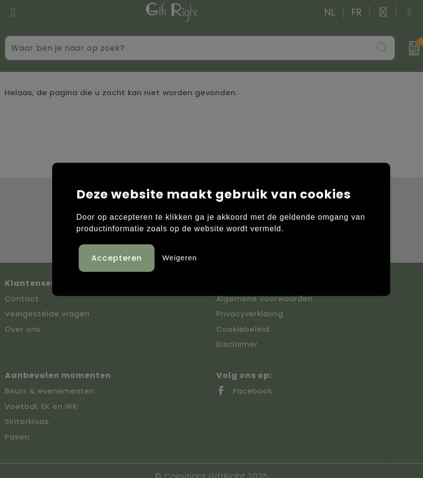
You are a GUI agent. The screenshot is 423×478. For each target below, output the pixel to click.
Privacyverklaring (249, 314)
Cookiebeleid (242, 329)
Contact (22, 299)
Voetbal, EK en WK (41, 406)
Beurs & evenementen (50, 391)
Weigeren (179, 257)
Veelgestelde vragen (47, 314)
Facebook (244, 391)
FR (357, 12)
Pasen (17, 437)
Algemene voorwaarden (264, 299)
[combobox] (189, 48)
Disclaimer (237, 344)
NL (330, 12)
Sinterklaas (27, 421)
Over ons (23, 329)
